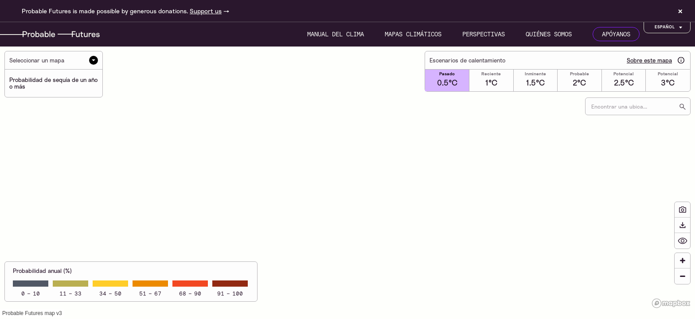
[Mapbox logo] (671, 303)
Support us (206, 11)
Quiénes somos (549, 34)
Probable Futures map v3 (32, 313)
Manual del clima (335, 34)
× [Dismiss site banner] (680, 11)
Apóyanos (616, 34)
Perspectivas (483, 34)
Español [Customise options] (669, 27)
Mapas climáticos (413, 34)
